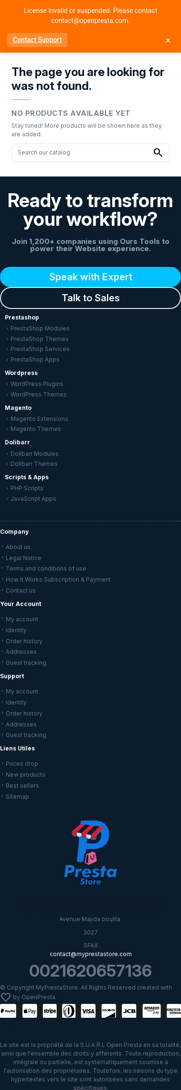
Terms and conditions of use (46, 568)
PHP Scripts (27, 488)
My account (22, 619)
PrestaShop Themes (40, 338)
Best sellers (22, 785)
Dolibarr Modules (35, 453)
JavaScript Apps (33, 498)
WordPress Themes (39, 394)
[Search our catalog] (158, 152)
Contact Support (37, 40)
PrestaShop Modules (40, 328)
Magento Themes (36, 428)
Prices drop (22, 763)
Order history (24, 641)
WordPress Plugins (37, 383)
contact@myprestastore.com (91, 954)
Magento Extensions (39, 418)
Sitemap (17, 796)
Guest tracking (26, 662)
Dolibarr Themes (34, 463)
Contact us (21, 590)
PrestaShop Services (40, 348)
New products (25, 774)
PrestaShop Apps (35, 359)
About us (18, 547)
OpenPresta (38, 997)
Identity (16, 630)
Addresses (21, 651)
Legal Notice (24, 558)
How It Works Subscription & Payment (58, 579)
